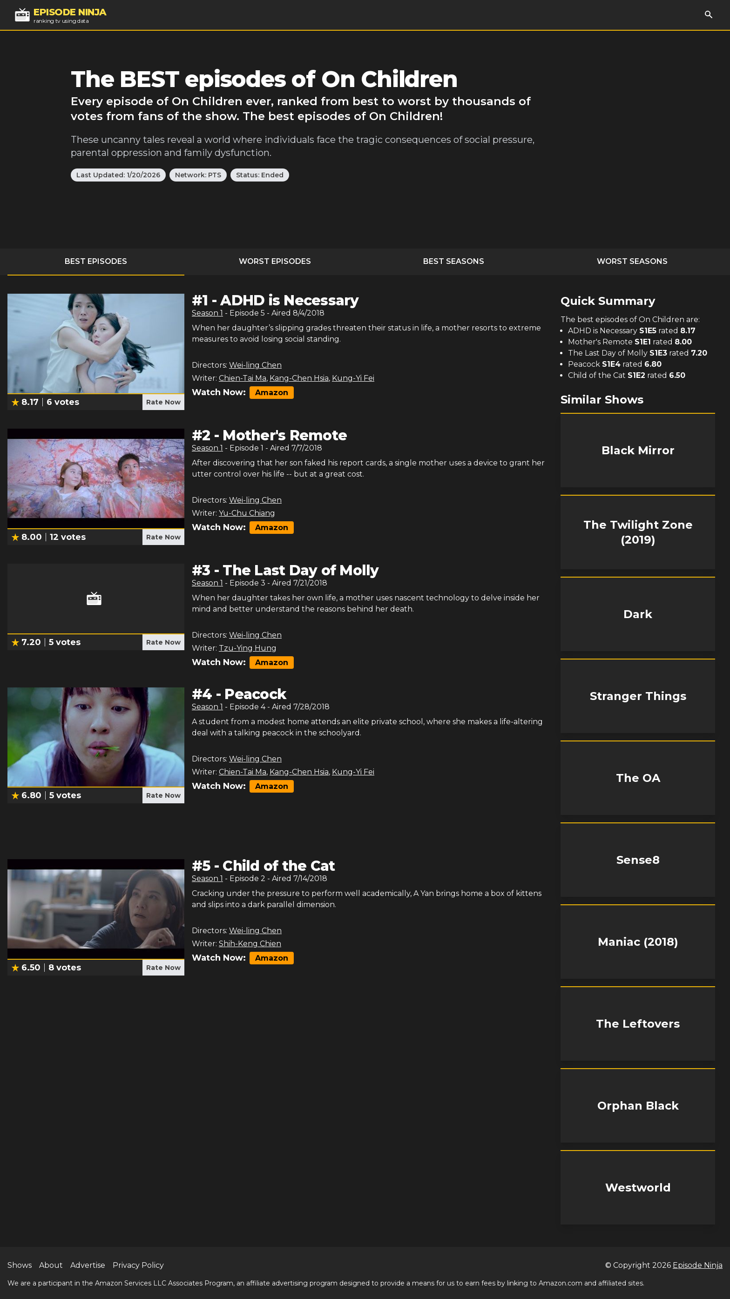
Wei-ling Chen (255, 365)
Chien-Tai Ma (242, 378)
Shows (19, 1265)
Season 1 (207, 313)
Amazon (271, 392)
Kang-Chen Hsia (299, 378)
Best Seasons (453, 261)
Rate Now (163, 402)
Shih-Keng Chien (250, 943)
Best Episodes (96, 261)
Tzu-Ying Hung (248, 648)
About (51, 1265)
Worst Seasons (632, 261)
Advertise (87, 1265)
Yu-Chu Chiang (247, 513)
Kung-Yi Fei (353, 378)
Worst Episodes (275, 261)
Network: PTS (198, 175)
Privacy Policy (138, 1265)
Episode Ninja (698, 1265)
